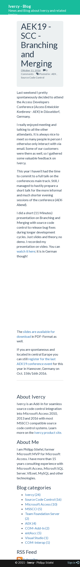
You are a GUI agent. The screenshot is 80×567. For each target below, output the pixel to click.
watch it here (26, 251)
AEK (53, 74)
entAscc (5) (33, 533)
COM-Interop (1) (37, 542)
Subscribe (27, 559)
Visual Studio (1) (36, 538)
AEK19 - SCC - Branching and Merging (39, 44)
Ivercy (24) (33, 495)
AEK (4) (30, 523)
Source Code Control (32, 77)
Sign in (73, 562)
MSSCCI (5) (33, 509)
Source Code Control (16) (43, 499)
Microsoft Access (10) (41, 504)
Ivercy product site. (48, 432)
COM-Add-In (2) (37, 528)
